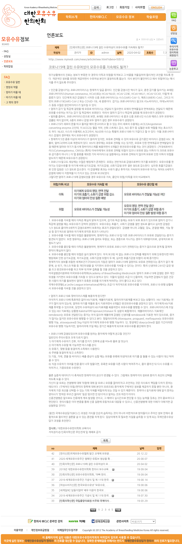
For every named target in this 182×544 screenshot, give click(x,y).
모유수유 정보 (125, 16)
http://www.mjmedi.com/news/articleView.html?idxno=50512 (86, 59)
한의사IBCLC (98, 16)
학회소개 (71, 16)
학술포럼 (152, 16)
